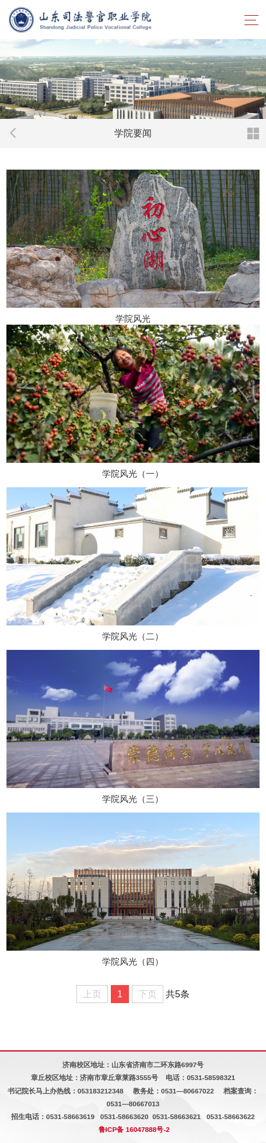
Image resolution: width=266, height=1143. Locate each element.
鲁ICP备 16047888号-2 (134, 1130)
